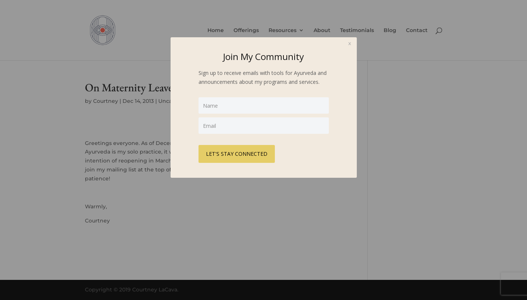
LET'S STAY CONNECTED (236, 153)
